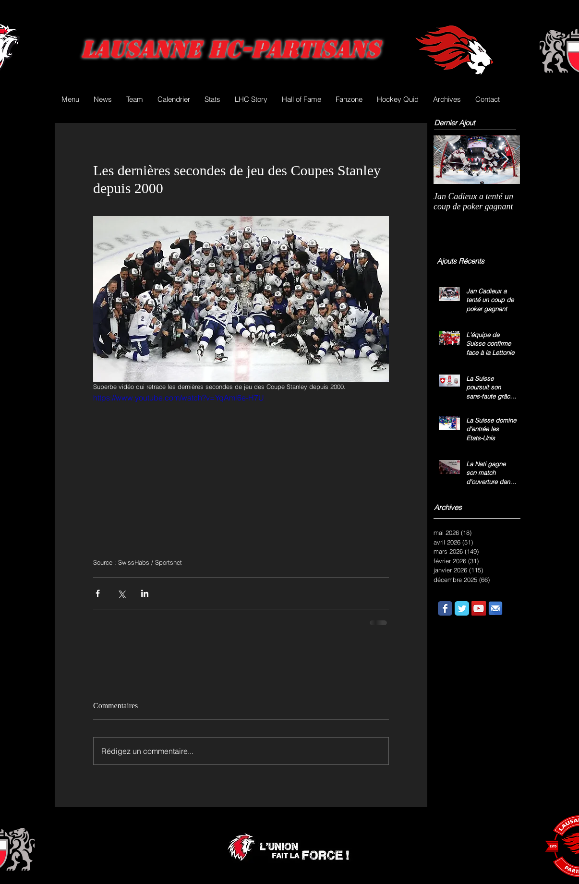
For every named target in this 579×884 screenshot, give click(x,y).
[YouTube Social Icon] (478, 608)
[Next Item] (504, 159)
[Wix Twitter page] (462, 608)
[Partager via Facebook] (97, 593)
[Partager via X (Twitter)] (121, 593)
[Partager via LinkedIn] (144, 593)
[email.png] (495, 608)
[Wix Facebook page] (445, 608)
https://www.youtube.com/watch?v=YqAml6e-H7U (178, 397)
